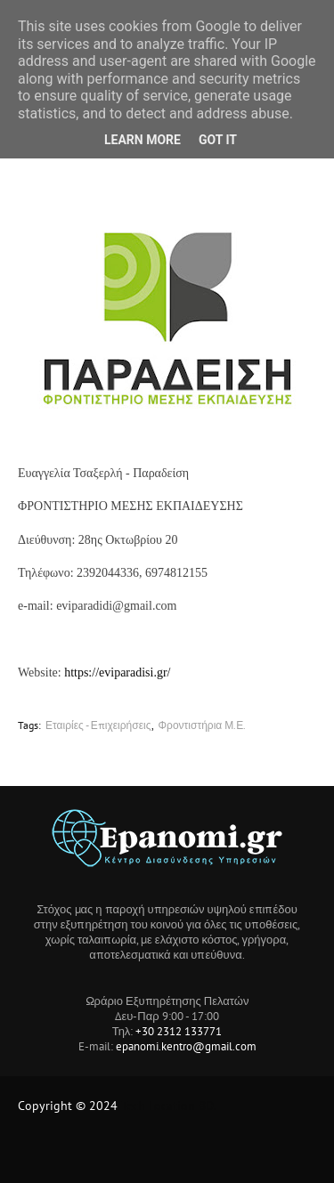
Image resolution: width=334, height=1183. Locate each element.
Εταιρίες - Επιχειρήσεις (98, 725)
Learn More (142, 140)
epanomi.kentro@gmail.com (186, 1046)
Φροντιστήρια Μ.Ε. (203, 725)
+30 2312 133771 (178, 1031)
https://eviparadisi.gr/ (117, 672)
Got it (218, 140)
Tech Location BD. (168, 1106)
